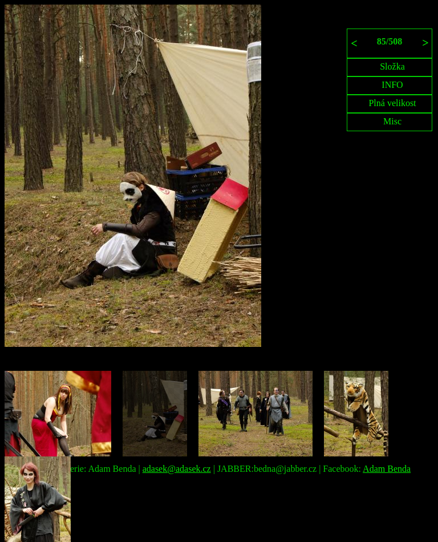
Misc (392, 121)
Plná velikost (392, 103)
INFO (392, 85)
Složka (392, 66)
